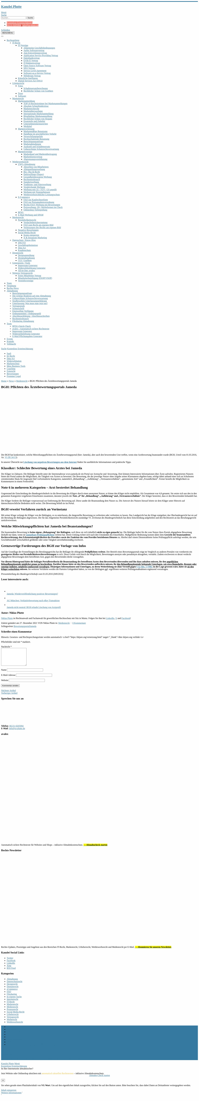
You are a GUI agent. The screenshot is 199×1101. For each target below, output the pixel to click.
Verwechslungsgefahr (33, 136)
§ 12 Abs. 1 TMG (144, 566)
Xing (9, 969)
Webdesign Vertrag (32, 75)
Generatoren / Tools (21, 263)
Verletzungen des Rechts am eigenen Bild (42, 227)
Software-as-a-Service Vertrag (37, 73)
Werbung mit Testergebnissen (37, 192)
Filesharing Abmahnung (23, 321)
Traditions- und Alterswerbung (37, 184)
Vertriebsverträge (25, 280)
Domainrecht (12, 990)
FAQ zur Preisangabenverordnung (39, 202)
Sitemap (10, 1045)
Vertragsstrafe (18, 306)
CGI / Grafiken (25, 260)
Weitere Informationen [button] (11, 1096)
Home (4, 381)
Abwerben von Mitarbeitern (36, 167)
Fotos (20, 86)
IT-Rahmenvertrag (32, 63)
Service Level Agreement (35, 70)
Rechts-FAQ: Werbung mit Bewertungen (42, 205)
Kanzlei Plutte (11, 6)
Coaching (11, 368)
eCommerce (12, 992)
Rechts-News (13, 288)
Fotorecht (11, 371)
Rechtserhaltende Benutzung (36, 139)
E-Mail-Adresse (8, 678)
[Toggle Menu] (2, 36)
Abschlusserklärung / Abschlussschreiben (31, 316)
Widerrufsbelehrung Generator (31, 268)
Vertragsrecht (13, 1020)
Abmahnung (12, 291)
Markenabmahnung (32, 144)
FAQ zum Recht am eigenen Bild (38, 225)
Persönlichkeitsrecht (27, 220)
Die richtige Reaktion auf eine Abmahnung (31, 296)
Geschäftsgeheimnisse (28, 245)
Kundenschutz (24, 250)
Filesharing (12, 997)
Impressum (12, 1032)
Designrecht (17, 253)
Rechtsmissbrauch (32, 179)
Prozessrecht (12, 1012)
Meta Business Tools (16, 366)
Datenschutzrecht (14, 985)
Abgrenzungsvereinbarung (35, 159)
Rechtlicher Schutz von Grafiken (38, 91)
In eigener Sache (14, 1000)
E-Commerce (24, 197)
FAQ (9, 995)
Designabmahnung (26, 258)
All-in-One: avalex (26, 270)
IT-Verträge (23, 45)
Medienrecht (18, 217)
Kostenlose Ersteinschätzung (20, 23)
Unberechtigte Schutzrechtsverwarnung (41, 149)
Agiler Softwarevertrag (34, 50)
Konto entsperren (31, 235)
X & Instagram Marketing (35, 237)
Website (4, 683)
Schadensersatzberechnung (36, 88)
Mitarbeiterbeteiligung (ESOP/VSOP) (35, 278)
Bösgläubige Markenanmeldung (38, 116)
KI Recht (11, 356)
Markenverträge (25, 151)
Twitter (10, 961)
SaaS (9, 353)
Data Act (22, 248)
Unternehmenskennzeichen (36, 124)
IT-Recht (16, 43)
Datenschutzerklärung (16, 1035)
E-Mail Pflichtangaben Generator (27, 336)
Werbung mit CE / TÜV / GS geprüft (40, 189)
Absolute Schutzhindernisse (36, 106)
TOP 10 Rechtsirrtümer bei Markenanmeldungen (45, 103)
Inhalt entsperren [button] (8, 1093)
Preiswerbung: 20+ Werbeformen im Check (43, 207)
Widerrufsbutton (14, 361)
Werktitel (28, 126)
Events (10, 339)
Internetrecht (12, 1002)
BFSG (21, 212)
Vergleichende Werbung (34, 187)
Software (22, 96)
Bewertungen (13, 373)
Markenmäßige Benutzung (35, 131)
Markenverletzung (26, 129)
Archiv (10, 1030)
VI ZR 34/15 (10, 457)
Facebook (126, 618)
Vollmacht (11, 344)
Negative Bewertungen (28, 230)
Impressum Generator (27, 265)
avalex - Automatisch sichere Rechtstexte (30, 329)
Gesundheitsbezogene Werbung (38, 177)
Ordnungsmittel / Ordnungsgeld (26, 313)
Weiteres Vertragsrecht (22, 273)
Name (3, 673)
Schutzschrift (18, 308)
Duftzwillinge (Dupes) (34, 174)
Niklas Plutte (7, 618)
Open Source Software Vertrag (37, 65)
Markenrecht (18, 98)
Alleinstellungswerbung (34, 169)
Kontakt (10, 341)
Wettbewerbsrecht (20, 162)
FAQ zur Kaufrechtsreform (36, 199)
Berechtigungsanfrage (33, 141)
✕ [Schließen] (3, 1084)
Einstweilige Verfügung (22, 311)
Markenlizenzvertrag (33, 156)
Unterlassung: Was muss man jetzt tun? (30, 303)
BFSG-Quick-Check (21, 326)
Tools (9, 323)
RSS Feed (11, 971)
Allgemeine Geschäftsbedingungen (39, 48)
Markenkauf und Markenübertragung (40, 154)
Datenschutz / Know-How (24, 240)
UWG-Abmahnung (26, 164)
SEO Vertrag (29, 68)
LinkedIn (110, 618)
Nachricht (6, 646)
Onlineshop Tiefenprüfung (35, 210)
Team (9, 283)
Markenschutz (13, 363)
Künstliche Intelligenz (28, 78)
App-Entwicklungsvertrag (35, 53)
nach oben (5, 1052)
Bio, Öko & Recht (32, 172)
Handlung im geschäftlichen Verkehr (40, 134)
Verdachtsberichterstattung (36, 222)
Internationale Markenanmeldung (39, 113)
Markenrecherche (31, 108)
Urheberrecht (18, 83)
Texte (20, 93)
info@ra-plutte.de (31, 25)
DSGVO (22, 242)
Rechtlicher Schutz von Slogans (38, 119)
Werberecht (12, 1023)
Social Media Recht (27, 232)
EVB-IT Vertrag (31, 60)
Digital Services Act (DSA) (30, 81)
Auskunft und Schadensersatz (37, 146)
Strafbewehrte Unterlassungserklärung (29, 301)
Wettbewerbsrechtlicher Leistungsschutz (42, 194)
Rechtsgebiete (13, 40)
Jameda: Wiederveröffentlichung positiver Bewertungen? (32, 594)
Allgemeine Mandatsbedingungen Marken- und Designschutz (34, 1048)
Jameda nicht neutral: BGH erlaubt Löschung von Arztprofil (34, 607)
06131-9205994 (14, 25)
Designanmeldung (26, 255)
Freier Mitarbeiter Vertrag (29, 275)
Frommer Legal (14, 376)
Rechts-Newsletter (15, 1043)
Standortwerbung (31, 182)
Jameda (33, 626)
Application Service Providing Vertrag (41, 55)
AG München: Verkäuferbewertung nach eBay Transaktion (33, 600)
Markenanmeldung (26, 101)
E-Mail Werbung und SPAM (30, 215)
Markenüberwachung (33, 111)
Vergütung (11, 285)
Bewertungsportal (22, 626)
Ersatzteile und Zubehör (34, 121)
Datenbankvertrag (32, 58)
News (11, 381)
